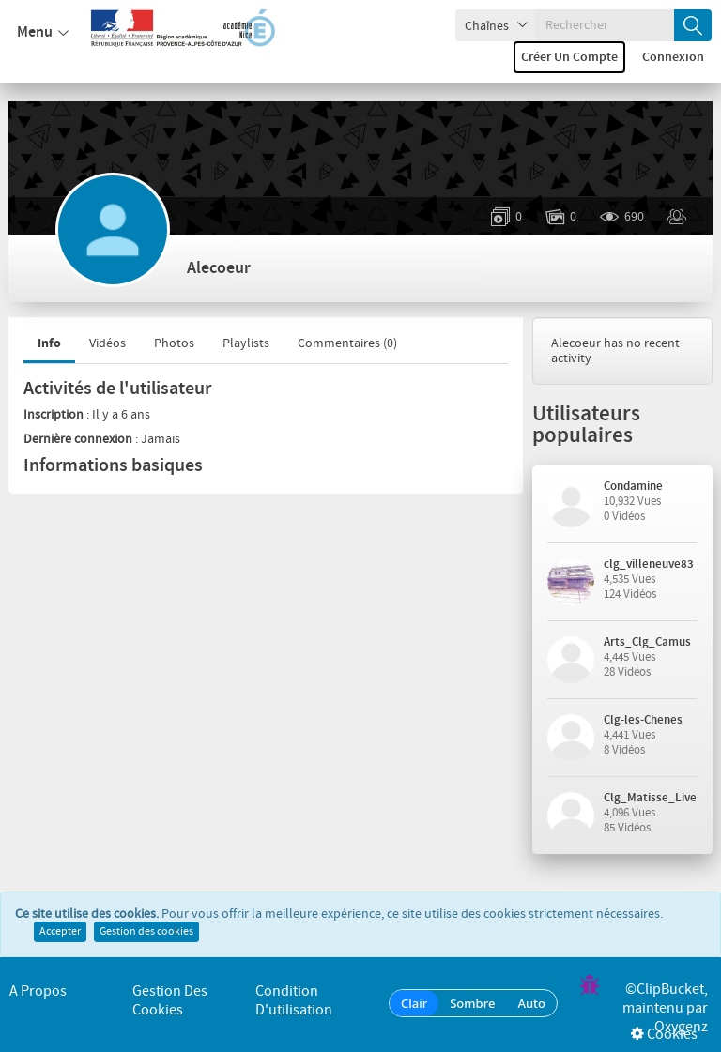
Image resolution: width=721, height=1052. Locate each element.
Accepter (60, 931)
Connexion (673, 57)
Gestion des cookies (146, 931)
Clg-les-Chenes (643, 719)
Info (49, 343)
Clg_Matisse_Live (650, 797)
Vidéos (107, 343)
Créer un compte (569, 57)
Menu (43, 33)
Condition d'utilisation (293, 1001)
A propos (38, 991)
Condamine (633, 486)
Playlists (245, 343)
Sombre (472, 1003)
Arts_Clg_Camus (647, 641)
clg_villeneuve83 (649, 564)
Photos (174, 343)
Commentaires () (347, 343)
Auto (531, 1003)
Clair (414, 1003)
